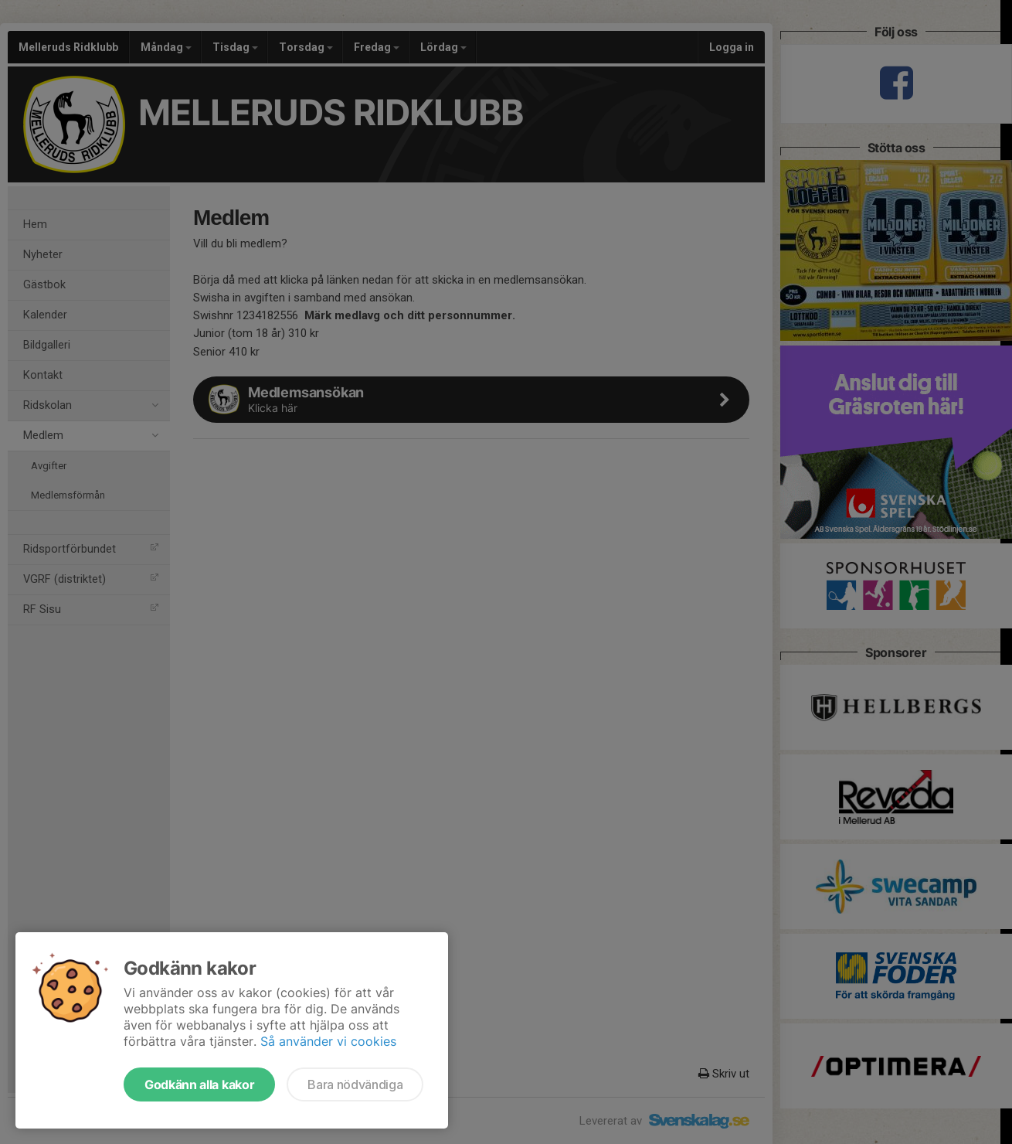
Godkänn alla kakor (199, 1084)
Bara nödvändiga (354, 1084)
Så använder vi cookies (328, 1041)
